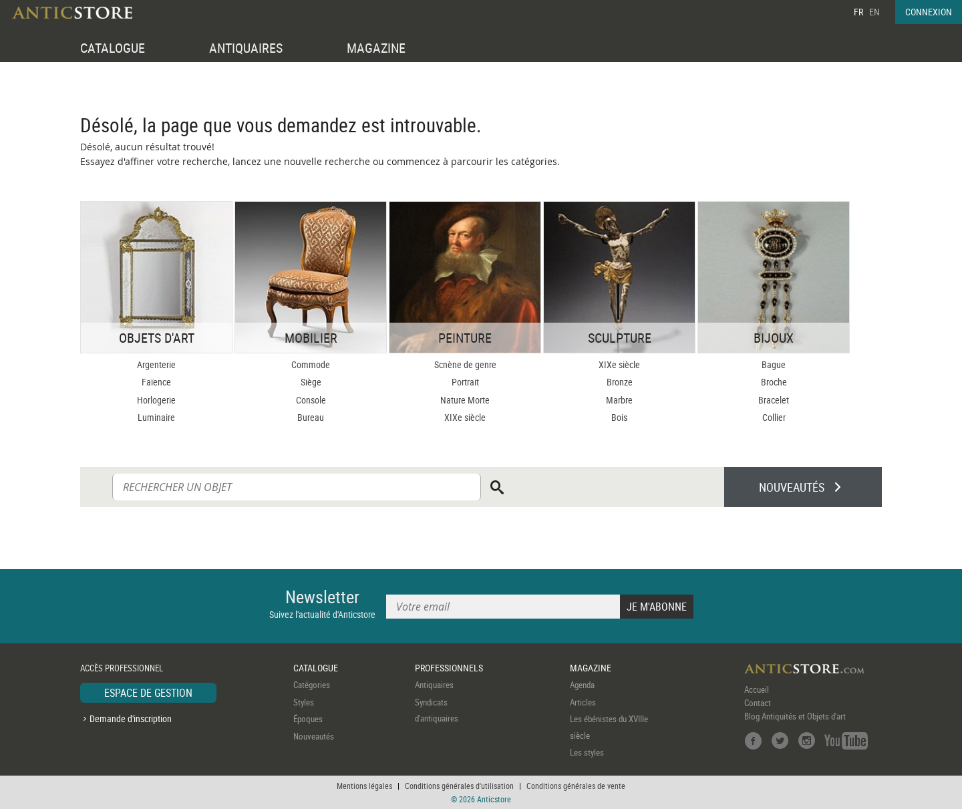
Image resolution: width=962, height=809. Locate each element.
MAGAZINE (376, 48)
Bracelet (773, 399)
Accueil (756, 689)
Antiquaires (434, 685)
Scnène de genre (465, 364)
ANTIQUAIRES (246, 48)
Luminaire (156, 417)
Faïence (156, 381)
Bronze (620, 381)
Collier (774, 417)
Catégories (311, 685)
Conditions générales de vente (575, 785)
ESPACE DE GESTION (148, 692)
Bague (774, 364)
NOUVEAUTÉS (791, 487)
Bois (619, 417)
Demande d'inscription (131, 718)
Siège (311, 381)
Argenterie (156, 364)
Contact (757, 703)
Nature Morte (465, 399)
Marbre (619, 399)
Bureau (310, 417)
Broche (774, 381)
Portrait (465, 381)
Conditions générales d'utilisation (459, 785)
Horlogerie (156, 399)
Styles (303, 702)
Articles (583, 702)
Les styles (587, 752)
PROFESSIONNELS (449, 667)
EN (874, 11)
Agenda (582, 685)
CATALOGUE (112, 48)
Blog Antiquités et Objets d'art (795, 716)
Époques (308, 719)
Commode (310, 364)
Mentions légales (364, 785)
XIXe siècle (465, 417)
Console (311, 399)
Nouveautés (313, 736)
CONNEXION (928, 11)
